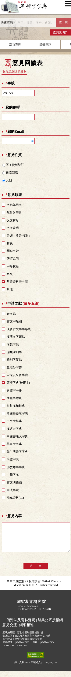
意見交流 (9, 631)
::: (1, 64)
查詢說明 (60, 32)
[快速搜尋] (35, 22)
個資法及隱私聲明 (14, 71)
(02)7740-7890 (22, 648)
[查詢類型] (8, 22)
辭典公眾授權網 (50, 626)
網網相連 (26, 631)
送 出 (36, 571)
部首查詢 (15, 44)
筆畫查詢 (45, 44)
